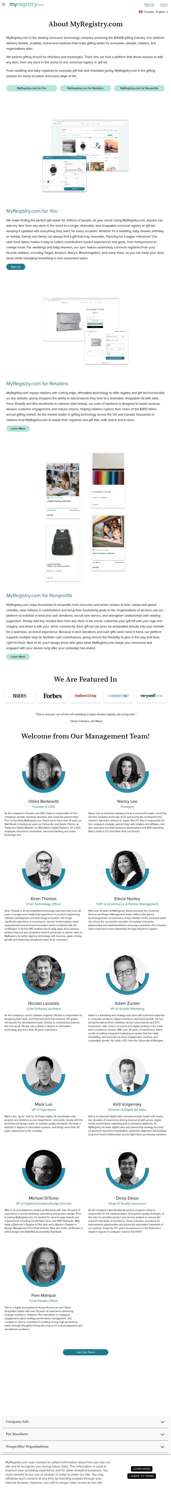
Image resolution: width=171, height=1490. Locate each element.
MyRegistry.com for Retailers (85, 88)
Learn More (18, 428)
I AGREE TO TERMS (141, 1476)
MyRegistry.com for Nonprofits (139, 88)
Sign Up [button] (149, 4)
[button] (154, 12)
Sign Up (16, 267)
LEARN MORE (141, 1469)
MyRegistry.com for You (31, 88)
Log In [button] (164, 4)
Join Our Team (85, 1352)
